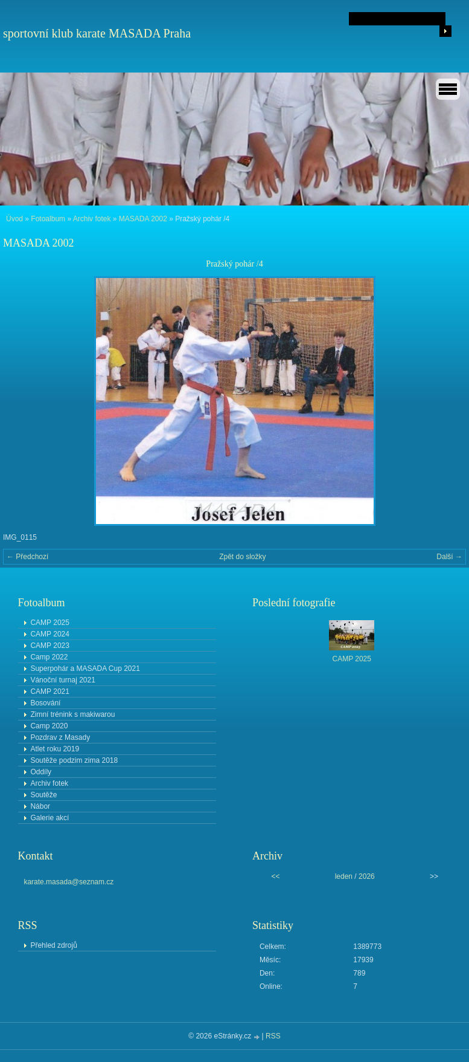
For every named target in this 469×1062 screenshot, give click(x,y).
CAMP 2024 (49, 634)
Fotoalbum (48, 219)
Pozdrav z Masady (60, 737)
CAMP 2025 (49, 622)
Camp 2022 (49, 657)
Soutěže (43, 795)
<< (275, 876)
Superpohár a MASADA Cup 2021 (84, 668)
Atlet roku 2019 (54, 749)
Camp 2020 (49, 726)
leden (344, 876)
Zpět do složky (242, 556)
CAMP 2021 (49, 691)
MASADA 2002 (143, 219)
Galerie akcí (49, 818)
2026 (367, 876)
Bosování (45, 703)
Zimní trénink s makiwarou (72, 714)
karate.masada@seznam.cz (68, 882)
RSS (273, 1036)
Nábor (40, 806)
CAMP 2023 (49, 645)
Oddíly (40, 772)
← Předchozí (27, 556)
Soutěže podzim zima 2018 (74, 760)
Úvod (14, 219)
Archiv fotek (92, 219)
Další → (449, 556)
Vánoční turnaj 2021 (62, 680)
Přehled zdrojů (53, 945)
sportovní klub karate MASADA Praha (97, 33)
